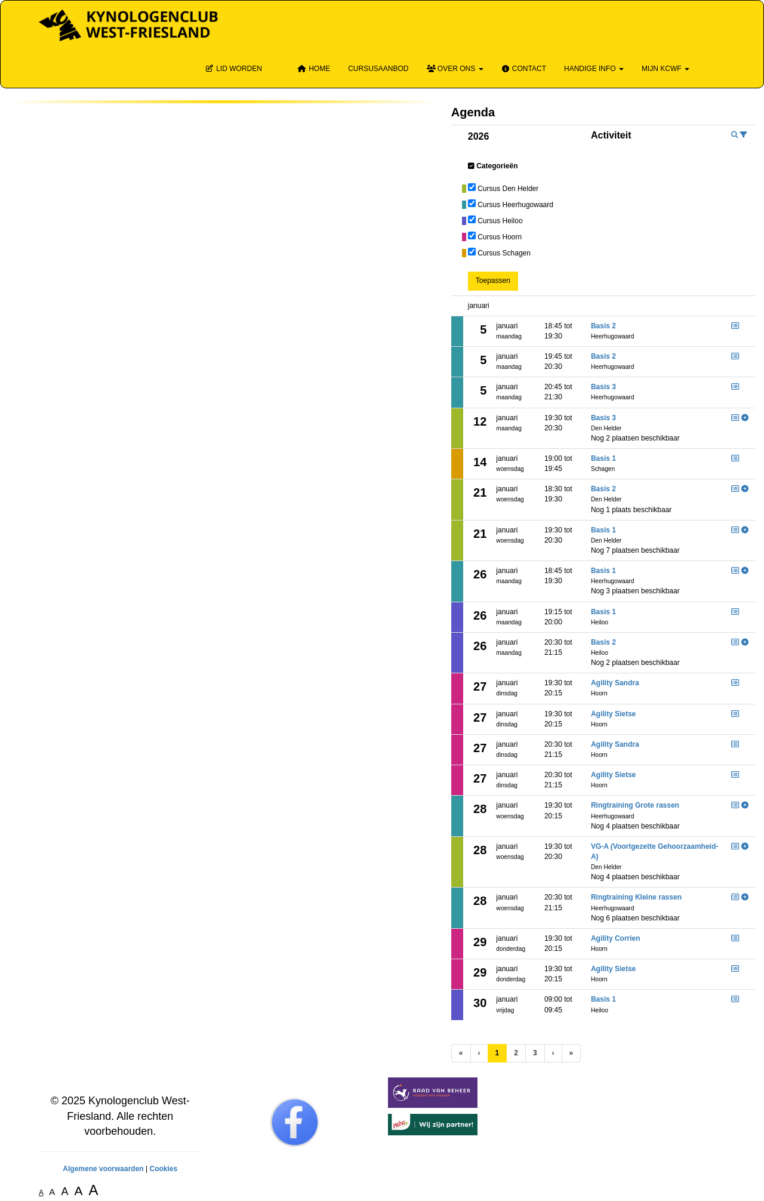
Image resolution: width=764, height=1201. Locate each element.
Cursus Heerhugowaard (515, 205)
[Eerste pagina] (461, 1053)
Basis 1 (603, 458)
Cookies (163, 1169)
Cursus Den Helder (508, 188)
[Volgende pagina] (553, 1053)
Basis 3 (603, 387)
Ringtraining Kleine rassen (636, 897)
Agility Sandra (615, 683)
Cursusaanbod (378, 68)
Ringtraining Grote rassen (635, 805)
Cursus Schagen (504, 253)
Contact (523, 68)
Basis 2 (603, 326)
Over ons (455, 68)
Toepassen (493, 280)
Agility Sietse (613, 714)
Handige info (594, 68)
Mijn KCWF (665, 68)
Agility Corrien (615, 938)
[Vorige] (479, 1053)
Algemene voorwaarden (103, 1169)
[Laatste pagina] (571, 1053)
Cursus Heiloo (500, 221)
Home (314, 68)
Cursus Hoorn (500, 237)
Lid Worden (233, 68)
